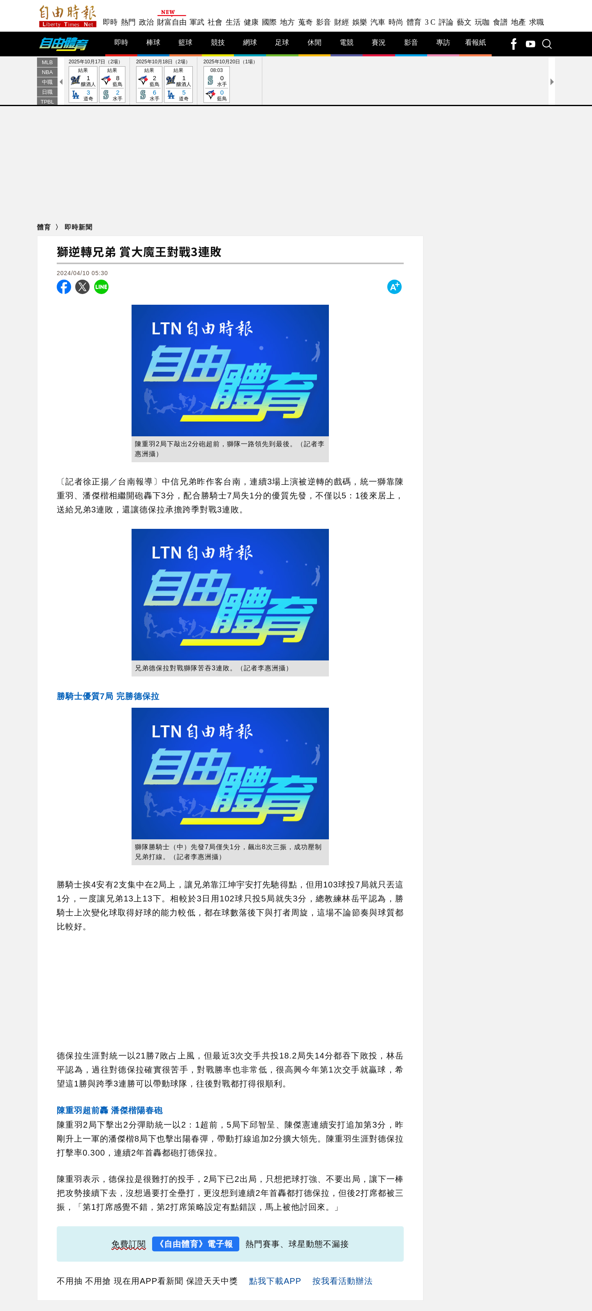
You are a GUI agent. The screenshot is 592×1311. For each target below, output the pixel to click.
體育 (414, 22)
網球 (250, 42)
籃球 (185, 42)
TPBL (47, 102)
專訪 (443, 42)
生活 (233, 22)
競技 (218, 42)
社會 (215, 22)
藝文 (464, 22)
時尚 (395, 22)
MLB (47, 62)
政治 (146, 22)
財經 (341, 22)
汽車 (377, 22)
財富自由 (171, 22)
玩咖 (482, 22)
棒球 (153, 42)
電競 (347, 42)
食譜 (500, 22)
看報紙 (475, 42)
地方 (287, 22)
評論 (446, 22)
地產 (518, 22)
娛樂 (359, 22)
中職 (47, 82)
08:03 (216, 84)
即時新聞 (78, 227)
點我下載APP (275, 1281)
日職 (47, 92)
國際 (269, 22)
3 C (430, 22)
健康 (251, 22)
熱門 (128, 22)
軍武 (197, 22)
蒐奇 (305, 22)
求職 (536, 22)
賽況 (379, 42)
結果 (83, 84)
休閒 (314, 42)
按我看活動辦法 (342, 1281)
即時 (110, 22)
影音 (323, 22)
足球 (282, 42)
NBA (47, 72)
